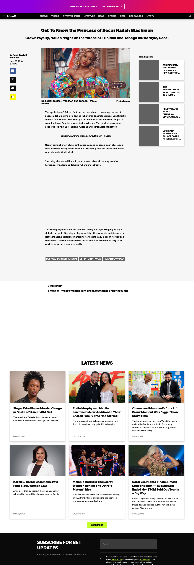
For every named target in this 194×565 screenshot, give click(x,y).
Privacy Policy (145, 559)
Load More (97, 525)
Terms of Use (116, 559)
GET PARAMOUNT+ (112, 6)
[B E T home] (11, 17)
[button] (13, 71)
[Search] (190, 16)
